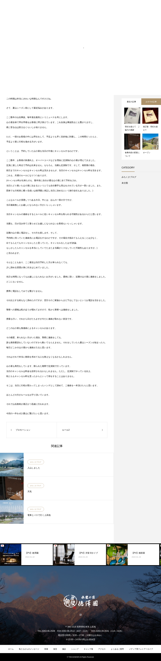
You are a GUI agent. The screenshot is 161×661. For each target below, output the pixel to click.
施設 (64, 649)
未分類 (125, 183)
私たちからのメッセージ (29, 649)
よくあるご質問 (117, 649)
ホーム (11, 649)
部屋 (46, 649)
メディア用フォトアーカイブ (141, 649)
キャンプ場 (88, 649)
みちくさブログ (35, 462)
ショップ (75, 649)
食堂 (55, 649)
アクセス (102, 649)
